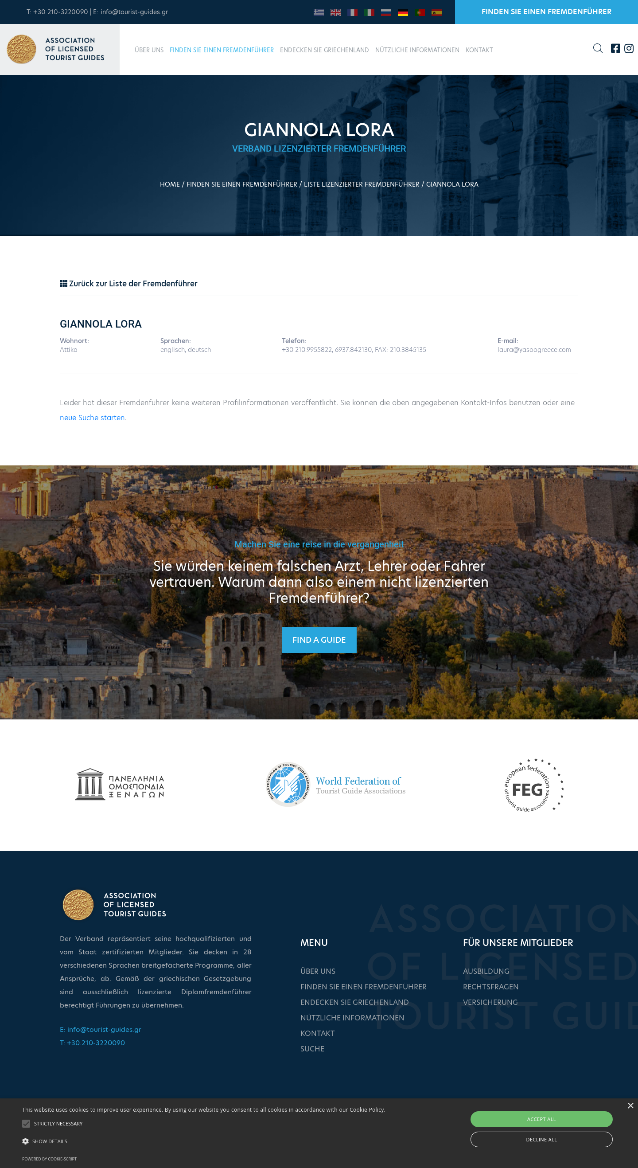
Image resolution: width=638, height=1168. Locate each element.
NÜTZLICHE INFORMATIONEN (417, 50)
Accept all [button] (541, 1119)
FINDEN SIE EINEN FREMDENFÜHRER (546, 12)
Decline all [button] (541, 1139)
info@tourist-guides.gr (134, 12)
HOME (170, 184)
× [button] (630, 1106)
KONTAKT (479, 50)
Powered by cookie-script (49, 1159)
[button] (203, 1141)
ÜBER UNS (149, 50)
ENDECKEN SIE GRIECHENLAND (324, 50)
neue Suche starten (92, 418)
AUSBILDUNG (486, 971)
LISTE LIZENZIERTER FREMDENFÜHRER (362, 184)
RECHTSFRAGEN (491, 987)
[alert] (319, 1133)
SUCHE (312, 1049)
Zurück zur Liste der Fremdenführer (129, 283)
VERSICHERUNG (490, 1002)
